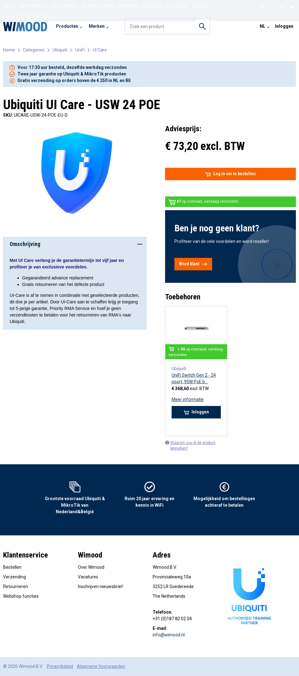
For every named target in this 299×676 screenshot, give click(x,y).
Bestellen (12, 567)
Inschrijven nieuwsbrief (100, 586)
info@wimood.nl (169, 634)
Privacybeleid (60, 666)
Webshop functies (21, 596)
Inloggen (284, 26)
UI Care (100, 49)
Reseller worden (98, 5)
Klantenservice (25, 555)
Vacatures (152, 5)
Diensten (128, 5)
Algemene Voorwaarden (101, 666)
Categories (34, 49)
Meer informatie (188, 399)
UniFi (80, 49)
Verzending (14, 576)
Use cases (177, 5)
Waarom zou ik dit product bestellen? (190, 445)
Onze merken (64, 5)
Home (8, 5)
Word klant (193, 264)
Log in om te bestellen (230, 174)
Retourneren (15, 586)
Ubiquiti (60, 49)
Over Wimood (32, 5)
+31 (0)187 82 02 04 (28, 17)
